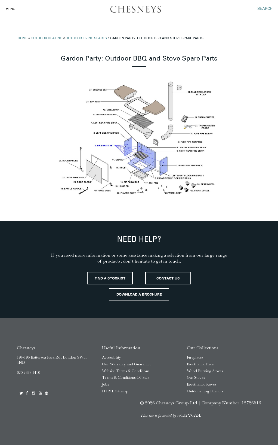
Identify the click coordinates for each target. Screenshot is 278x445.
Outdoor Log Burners (205, 391)
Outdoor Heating (46, 38)
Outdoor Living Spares (86, 38)
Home (22, 38)
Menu (10, 9)
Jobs (105, 384)
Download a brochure (139, 294)
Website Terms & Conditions (125, 371)
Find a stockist (110, 278)
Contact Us (168, 278)
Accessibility (111, 357)
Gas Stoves (196, 377)
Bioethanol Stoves (201, 384)
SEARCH (265, 9)
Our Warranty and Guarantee (127, 364)
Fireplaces (195, 357)
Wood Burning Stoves (205, 371)
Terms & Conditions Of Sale (125, 377)
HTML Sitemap (115, 391)
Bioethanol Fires (200, 364)
